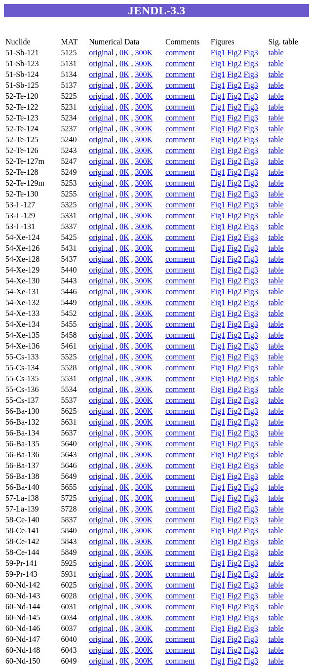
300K (144, 52)
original (101, 52)
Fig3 (250, 52)
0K (124, 52)
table (275, 52)
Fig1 (218, 52)
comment (180, 52)
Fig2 (234, 52)
